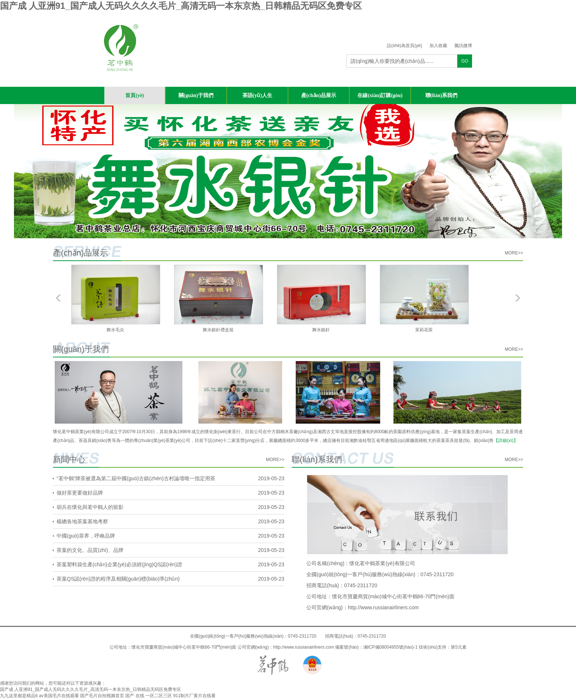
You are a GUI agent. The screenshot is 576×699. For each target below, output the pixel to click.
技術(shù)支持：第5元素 (443, 647)
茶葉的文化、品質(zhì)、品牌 (90, 550)
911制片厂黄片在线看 (194, 695)
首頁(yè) (134, 95)
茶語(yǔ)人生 (257, 95)
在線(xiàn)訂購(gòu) (379, 95)
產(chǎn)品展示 (318, 95)
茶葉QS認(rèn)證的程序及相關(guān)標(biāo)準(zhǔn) (118, 579)
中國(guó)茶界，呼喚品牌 (86, 536)
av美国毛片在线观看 (59, 695)
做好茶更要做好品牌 (80, 493)
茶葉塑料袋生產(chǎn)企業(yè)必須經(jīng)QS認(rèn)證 (119, 564)
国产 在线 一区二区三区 (148, 695)
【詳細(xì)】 (506, 440)
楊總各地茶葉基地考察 (82, 521)
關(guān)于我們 (196, 95)
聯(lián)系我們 (441, 95)
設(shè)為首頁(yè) (404, 45)
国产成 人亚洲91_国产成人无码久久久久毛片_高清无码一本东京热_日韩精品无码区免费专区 (181, 6)
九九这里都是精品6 (19, 695)
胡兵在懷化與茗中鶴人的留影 (90, 507)
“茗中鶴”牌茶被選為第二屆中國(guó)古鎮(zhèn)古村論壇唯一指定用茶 (136, 478)
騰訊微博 (463, 45)
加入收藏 (438, 45)
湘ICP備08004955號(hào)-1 (390, 647)
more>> (514, 253)
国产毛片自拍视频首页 (102, 695)
